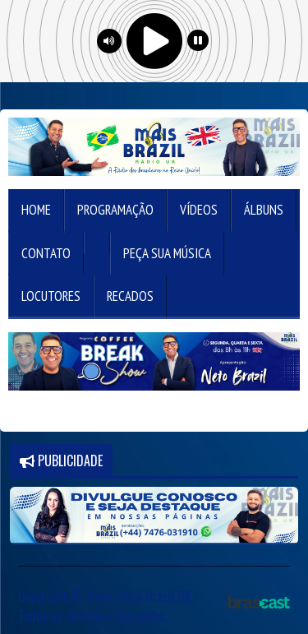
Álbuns (263, 210)
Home (36, 210)
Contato (46, 253)
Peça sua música (167, 253)
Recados (130, 296)
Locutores (50, 296)
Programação (115, 210)
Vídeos (199, 210)
